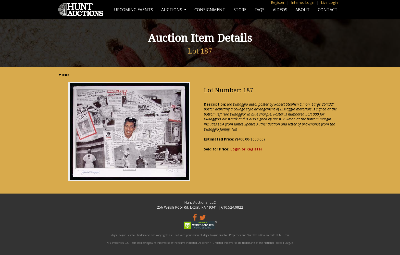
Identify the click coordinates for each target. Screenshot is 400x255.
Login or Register (246, 149)
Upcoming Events (133, 9)
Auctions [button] (172, 9)
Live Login (329, 2)
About (302, 9)
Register (277, 2)
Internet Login (302, 2)
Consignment (209, 9)
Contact (328, 9)
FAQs (260, 9)
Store (239, 9)
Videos (280, 9)
